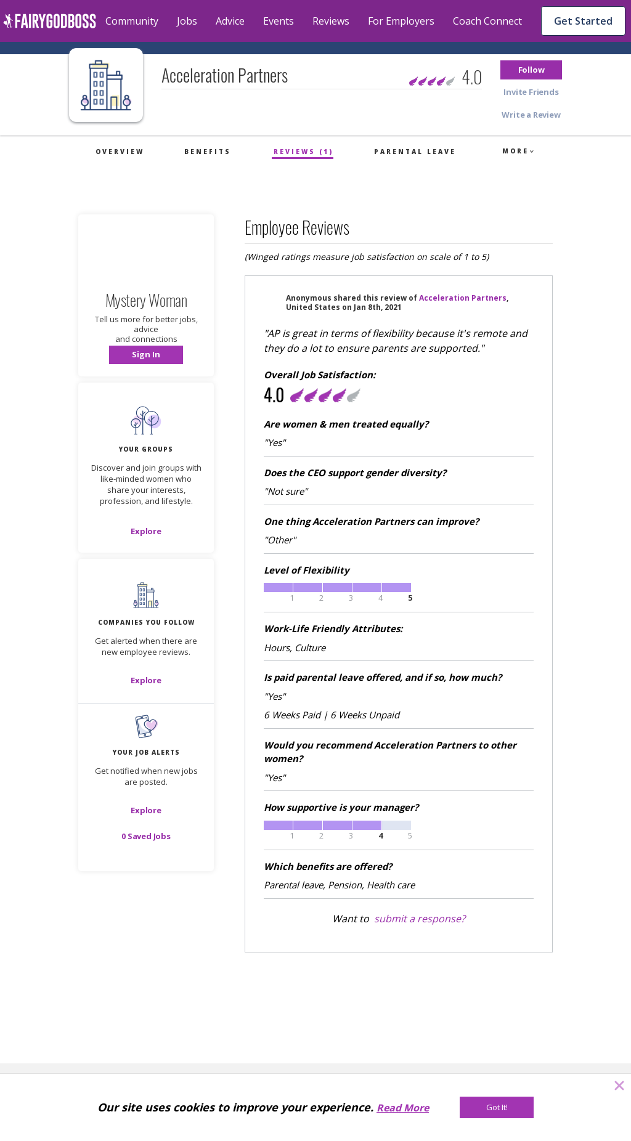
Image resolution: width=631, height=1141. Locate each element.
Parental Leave (415, 151)
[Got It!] (497, 1107)
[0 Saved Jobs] (146, 836)
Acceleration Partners (463, 298)
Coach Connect (487, 21)
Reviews (330, 21)
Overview (120, 151)
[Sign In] (146, 355)
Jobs (187, 21)
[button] (531, 69)
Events (278, 21)
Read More (403, 1108)
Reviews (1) (303, 151)
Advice (230, 21)
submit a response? (419, 918)
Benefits (207, 151)
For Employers (401, 21)
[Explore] (146, 531)
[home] (49, 21)
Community (131, 21)
